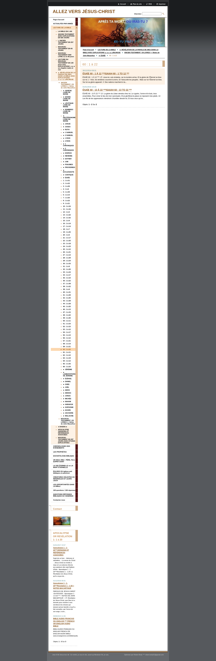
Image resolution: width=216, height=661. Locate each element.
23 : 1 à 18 (67, 243)
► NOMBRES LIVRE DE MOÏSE (68, 111)
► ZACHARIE (68, 413)
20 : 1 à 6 (66, 235)
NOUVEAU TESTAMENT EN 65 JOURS (65, 48)
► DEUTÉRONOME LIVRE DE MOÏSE (69, 118)
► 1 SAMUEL (68, 132)
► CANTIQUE (68, 175)
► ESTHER (67, 159)
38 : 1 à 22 (67, 286)
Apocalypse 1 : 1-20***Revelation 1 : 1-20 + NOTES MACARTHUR (63, 585)
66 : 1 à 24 (67, 366)
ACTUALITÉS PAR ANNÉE (63, 23)
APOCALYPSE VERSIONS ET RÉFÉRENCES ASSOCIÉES (63, 432)
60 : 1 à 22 (67, 349)
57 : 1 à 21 (67, 341)
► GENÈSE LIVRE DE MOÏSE (67, 92)
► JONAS (67, 396)
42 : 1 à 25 (67, 298)
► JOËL (66, 387)
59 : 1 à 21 (67, 346)
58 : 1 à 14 (67, 344)
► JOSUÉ (66, 124)
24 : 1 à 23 (67, 246)
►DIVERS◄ (62, 427)
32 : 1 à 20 (67, 269)
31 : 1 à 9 (66, 266)
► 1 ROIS (66, 138)
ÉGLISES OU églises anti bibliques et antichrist (62, 472)
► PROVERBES (69, 167)
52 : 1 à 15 (67, 326)
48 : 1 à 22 (67, 315)
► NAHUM (67, 401)
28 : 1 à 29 (67, 258)
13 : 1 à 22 (67, 215)
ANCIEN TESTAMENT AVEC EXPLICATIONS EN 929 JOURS (66, 36)
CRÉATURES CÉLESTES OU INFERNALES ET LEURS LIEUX (64, 478)
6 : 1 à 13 (66, 195)
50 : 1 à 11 (67, 321)
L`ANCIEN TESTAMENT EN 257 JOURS (65, 42)
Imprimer (162, 4)
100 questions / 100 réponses (64, 490)
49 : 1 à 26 (67, 318)
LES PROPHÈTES (60, 452)
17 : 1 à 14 (67, 226)
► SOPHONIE (68, 407)
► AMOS (66, 390)
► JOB (65, 161)
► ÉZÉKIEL (67, 378)
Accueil (123, 4)
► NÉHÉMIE (67, 156)
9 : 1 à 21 (66, 203)
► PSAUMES (68, 164)
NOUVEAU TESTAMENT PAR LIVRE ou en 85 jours (66, 54)
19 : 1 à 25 (67, 232)
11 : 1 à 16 (67, 209)
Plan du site (137, 4)
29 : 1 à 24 (67, 261)
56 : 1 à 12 (67, 338)
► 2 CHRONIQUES (68, 149)
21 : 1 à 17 (67, 238)
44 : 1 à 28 (67, 303)
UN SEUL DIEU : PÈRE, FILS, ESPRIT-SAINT (64, 460)
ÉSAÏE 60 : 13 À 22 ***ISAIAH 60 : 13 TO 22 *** (107, 90)
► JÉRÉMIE (67, 369)
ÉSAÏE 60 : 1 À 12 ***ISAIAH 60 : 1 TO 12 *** (106, 73)
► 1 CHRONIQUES (68, 144)
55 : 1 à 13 (67, 335)
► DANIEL (67, 381)
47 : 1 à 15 (67, 312)
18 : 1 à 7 (66, 229)
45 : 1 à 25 (67, 306)
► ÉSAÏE (102, 55)
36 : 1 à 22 (67, 281)
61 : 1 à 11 (67, 352)
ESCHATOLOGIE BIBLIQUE (63, 456)
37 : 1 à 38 (67, 283)
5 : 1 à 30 (66, 192)
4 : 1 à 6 (66, 189)
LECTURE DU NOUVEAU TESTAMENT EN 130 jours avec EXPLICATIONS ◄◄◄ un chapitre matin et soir (66, 65)
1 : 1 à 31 (66, 180)
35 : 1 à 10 (67, 278)
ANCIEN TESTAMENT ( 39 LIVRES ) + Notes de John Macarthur (68, 85)
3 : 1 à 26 (66, 186)
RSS (150, 4)
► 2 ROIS (66, 141)
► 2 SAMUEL (68, 135)
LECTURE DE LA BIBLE (107, 50)
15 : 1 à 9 (66, 220)
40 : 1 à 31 (67, 292)
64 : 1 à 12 (67, 361)
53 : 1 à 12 (67, 329)
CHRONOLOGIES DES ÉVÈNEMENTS (61, 447)
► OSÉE (66, 384)
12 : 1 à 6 (66, 212)
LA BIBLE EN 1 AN (65, 31)
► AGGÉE (67, 410)
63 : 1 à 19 (67, 358)
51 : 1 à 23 (67, 323)
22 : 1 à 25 (67, 240)
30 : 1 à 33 (67, 263)
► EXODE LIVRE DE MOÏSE (67, 98)
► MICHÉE (67, 398)
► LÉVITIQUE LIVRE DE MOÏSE (68, 104)
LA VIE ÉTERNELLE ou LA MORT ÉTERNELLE (63, 466)
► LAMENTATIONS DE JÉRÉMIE (69, 374)
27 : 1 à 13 (67, 255)
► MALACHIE (68, 416)
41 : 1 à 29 (67, 295)
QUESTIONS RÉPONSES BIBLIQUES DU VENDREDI (63, 495)
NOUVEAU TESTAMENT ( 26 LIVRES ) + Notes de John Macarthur (68, 421)
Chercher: (138, 14)
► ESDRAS (67, 153)
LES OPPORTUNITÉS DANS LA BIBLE (63, 485)
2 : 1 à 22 (66, 183)
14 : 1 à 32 (67, 218)
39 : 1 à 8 (66, 289)
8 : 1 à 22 (66, 200)
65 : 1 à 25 (67, 364)
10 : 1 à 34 (67, 206)
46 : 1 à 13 (67, 309)
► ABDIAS (67, 393)
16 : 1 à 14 (67, 223)
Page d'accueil (88, 50)
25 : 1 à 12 (67, 249)
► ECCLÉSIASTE (68, 171)
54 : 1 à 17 (67, 332)
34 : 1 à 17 (67, 275)
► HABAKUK (68, 404)
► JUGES (66, 127)
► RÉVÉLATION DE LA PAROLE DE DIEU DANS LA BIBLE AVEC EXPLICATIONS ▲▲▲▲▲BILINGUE (66, 76)
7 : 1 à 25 (66, 198)
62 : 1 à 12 (67, 355)
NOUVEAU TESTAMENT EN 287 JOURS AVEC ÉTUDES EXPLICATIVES (66, 440)
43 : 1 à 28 (67, 301)
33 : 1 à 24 (67, 272)
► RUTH (66, 129)
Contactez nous (59, 500)
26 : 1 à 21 (67, 252)
